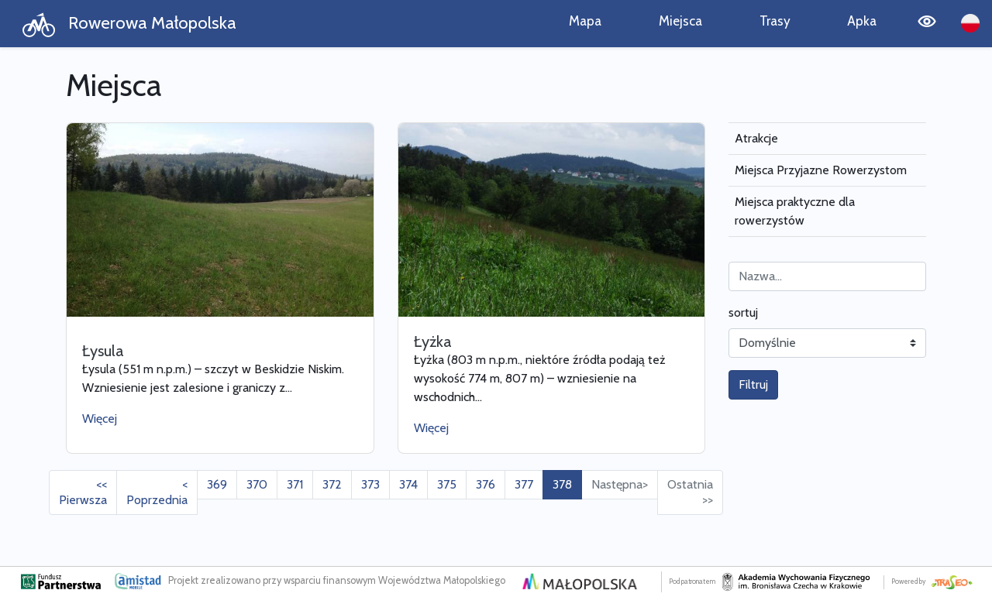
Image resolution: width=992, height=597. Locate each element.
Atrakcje (756, 138)
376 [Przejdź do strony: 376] (485, 484)
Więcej (99, 418)
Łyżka (433, 341)
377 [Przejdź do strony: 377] (524, 484)
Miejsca (680, 20)
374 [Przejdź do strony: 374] (408, 484)
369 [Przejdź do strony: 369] (217, 484)
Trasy (775, 20)
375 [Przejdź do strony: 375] (446, 484)
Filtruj (753, 384)
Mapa (585, 20)
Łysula (103, 350)
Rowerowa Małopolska (129, 24)
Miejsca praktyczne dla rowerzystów (795, 211)
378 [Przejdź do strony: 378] (562, 484)
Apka (862, 20)
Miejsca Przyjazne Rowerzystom (821, 170)
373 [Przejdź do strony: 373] (370, 484)
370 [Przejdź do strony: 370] (256, 484)
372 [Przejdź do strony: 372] (332, 484)
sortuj (743, 312)
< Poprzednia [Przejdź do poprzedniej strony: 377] (157, 492)
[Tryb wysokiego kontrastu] (926, 23)
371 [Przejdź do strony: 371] (295, 484)
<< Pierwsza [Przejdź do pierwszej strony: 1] (83, 492)
